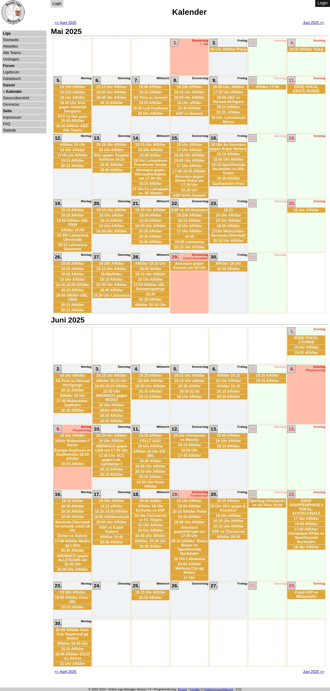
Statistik (9, 130)
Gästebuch (12, 79)
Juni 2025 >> (313, 23)
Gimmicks (11, 104)
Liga (7, 33)
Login (56, 4)
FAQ (6, 124)
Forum (9, 66)
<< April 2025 (65, 23)
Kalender (14, 92)
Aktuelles (10, 46)
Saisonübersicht (16, 98)
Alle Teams (12, 53)
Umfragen (11, 59)
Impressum (12, 117)
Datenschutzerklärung (218, 689)
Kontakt (195, 689)
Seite (7, 111)
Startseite (11, 40)
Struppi (182, 689)
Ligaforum (11, 72)
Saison (9, 85)
